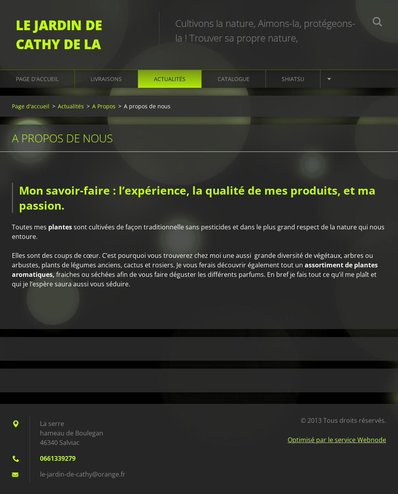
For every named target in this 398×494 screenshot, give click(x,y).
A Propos (104, 106)
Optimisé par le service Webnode (337, 439)
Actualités (170, 79)
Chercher (377, 23)
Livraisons (106, 79)
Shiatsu (293, 79)
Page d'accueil (37, 79)
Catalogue (234, 79)
